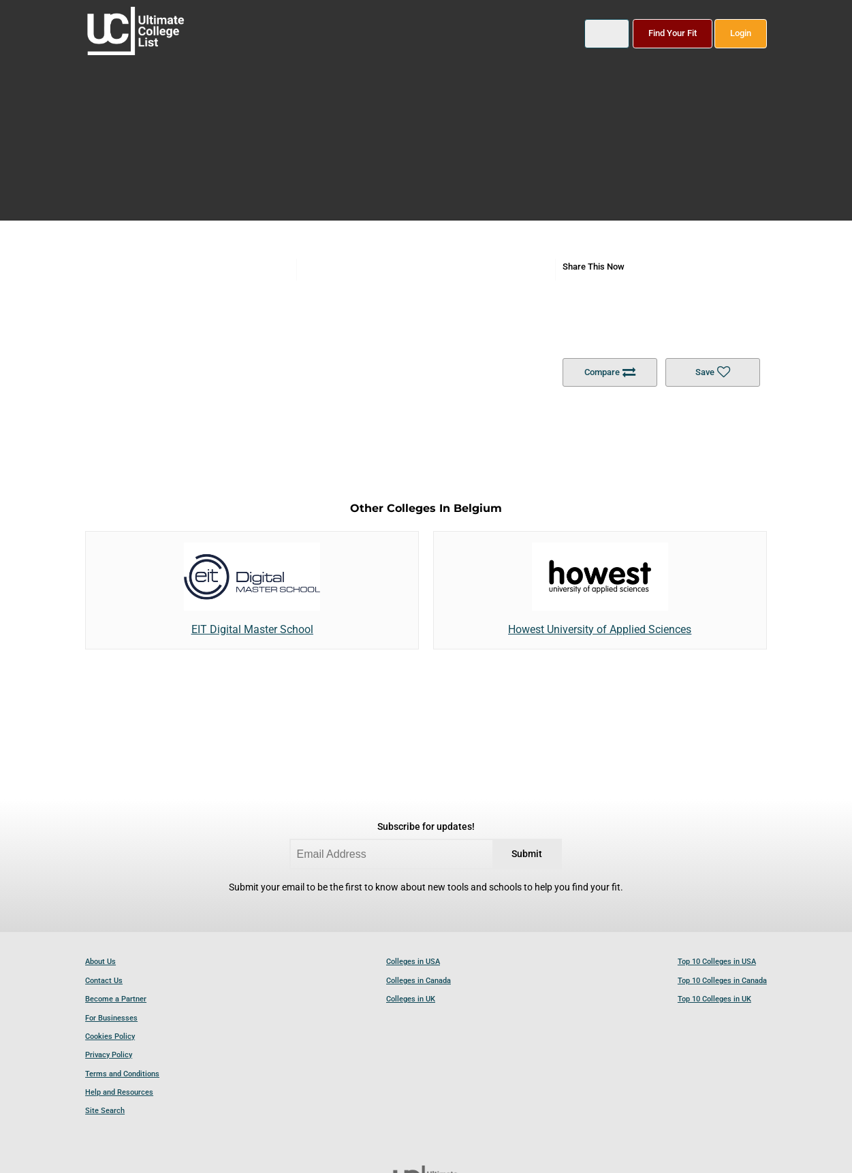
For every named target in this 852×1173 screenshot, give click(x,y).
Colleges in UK (410, 999)
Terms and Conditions (122, 1074)
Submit (526, 854)
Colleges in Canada (418, 980)
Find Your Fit (672, 33)
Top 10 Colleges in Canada (722, 980)
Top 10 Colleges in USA (717, 961)
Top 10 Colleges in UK (714, 999)
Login (740, 33)
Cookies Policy (110, 1036)
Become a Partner (115, 999)
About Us (100, 961)
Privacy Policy (108, 1054)
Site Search (105, 1110)
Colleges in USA (413, 961)
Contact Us (104, 980)
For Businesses (111, 1018)
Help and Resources (119, 1092)
